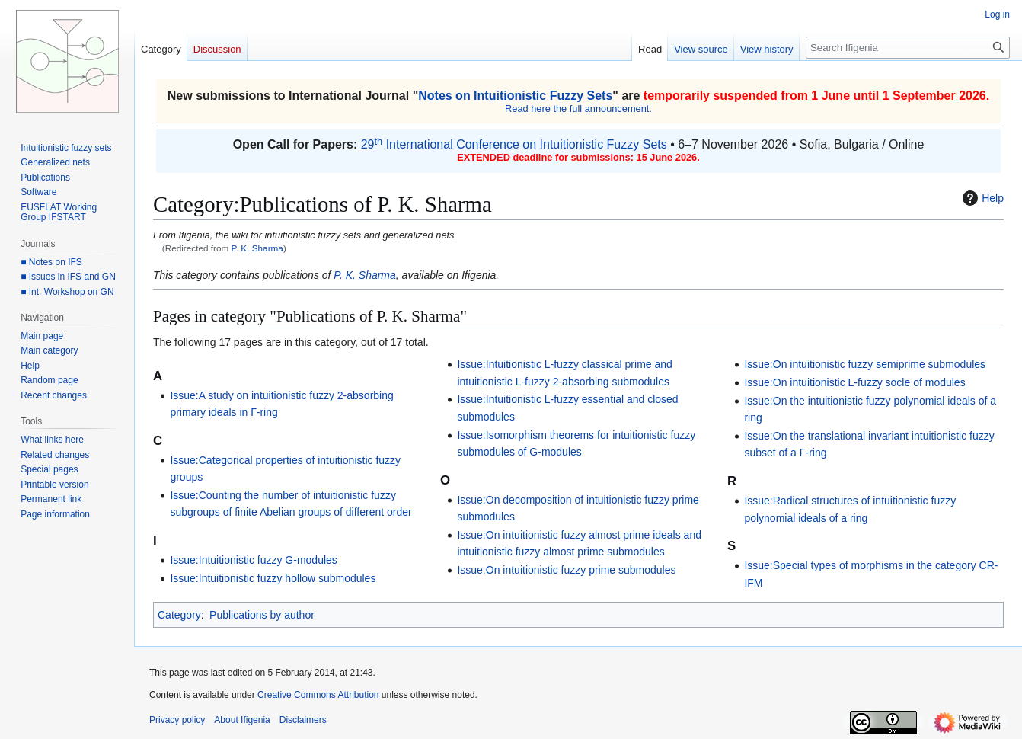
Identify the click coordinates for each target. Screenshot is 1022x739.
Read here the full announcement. (578, 108)
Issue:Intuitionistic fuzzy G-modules (253, 560)
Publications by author (262, 615)
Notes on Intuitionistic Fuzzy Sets (515, 95)
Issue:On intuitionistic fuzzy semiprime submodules (864, 364)
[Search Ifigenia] (908, 48)
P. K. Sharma (257, 248)
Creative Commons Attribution (317, 694)
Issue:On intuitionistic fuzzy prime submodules (566, 570)
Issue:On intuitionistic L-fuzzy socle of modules (854, 382)
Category (179, 615)
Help (981, 198)
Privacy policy (177, 720)
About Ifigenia (242, 720)
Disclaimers (303, 720)
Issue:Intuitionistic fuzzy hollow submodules (272, 578)
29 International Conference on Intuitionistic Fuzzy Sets (514, 144)
